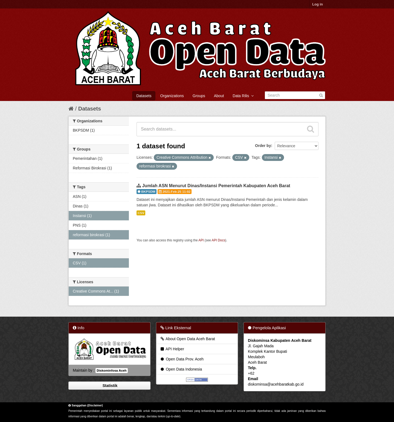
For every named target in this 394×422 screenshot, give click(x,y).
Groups (199, 96)
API (201, 240)
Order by (263, 145)
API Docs (218, 240)
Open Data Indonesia (181, 369)
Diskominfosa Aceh (111, 370)
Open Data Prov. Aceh (182, 359)
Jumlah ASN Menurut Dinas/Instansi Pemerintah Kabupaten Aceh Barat (216, 185)
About (219, 96)
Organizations (172, 96)
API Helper (172, 349)
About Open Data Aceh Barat (187, 339)
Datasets (143, 96)
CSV (141, 213)
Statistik (109, 385)
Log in (317, 4)
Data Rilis (243, 96)
